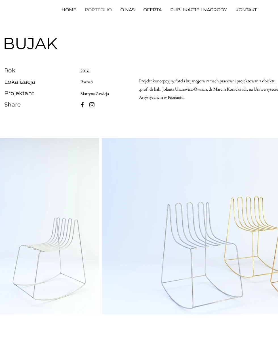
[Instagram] (92, 104)
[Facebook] (82, 104)
